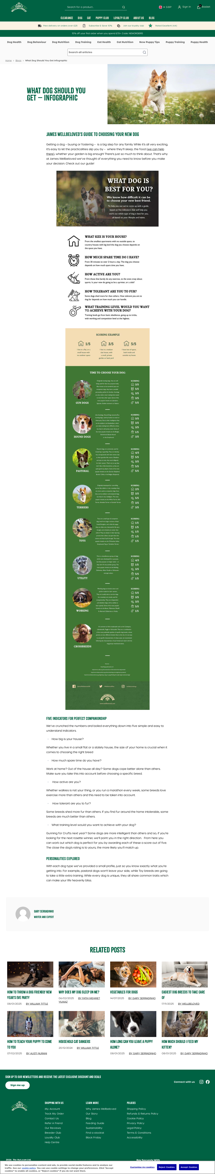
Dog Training (83, 42)
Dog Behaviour (36, 42)
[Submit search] (123, 7)
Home (8, 60)
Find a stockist (95, 1132)
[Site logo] (19, 7)
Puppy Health (199, 42)
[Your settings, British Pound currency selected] (165, 7)
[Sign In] (184, 7)
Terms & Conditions (139, 1132)
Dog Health (14, 42)
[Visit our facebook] (208, 1082)
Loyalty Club (52, 1137)
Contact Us (52, 1118)
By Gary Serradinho (142, 998)
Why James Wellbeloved (101, 1108)
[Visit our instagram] (201, 1082)
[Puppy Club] (102, 18)
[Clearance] (67, 18)
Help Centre (52, 1142)
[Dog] (80, 18)
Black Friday (93, 1137)
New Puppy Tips (149, 42)
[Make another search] (107, 52)
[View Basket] (203, 7)
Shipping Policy (136, 1108)
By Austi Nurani (36, 1053)
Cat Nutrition (125, 42)
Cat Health (104, 42)
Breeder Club (53, 1132)
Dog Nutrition (60, 42)
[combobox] (96, 7)
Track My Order (54, 1113)
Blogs (18, 60)
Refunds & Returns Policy (142, 1113)
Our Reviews (53, 1128)
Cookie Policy (135, 1118)
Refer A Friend (54, 1123)
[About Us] (138, 18)
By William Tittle (37, 1003)
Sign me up (17, 1085)
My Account (52, 1108)
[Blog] (151, 18)
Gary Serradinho (44, 911)
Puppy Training (175, 42)
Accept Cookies (189, 1169)
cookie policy (29, 1170)
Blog (88, 1118)
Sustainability (94, 1128)
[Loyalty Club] (121, 18)
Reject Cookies (167, 1169)
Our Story (92, 1113)
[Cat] (89, 18)
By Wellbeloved (188, 1003)
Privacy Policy (135, 1123)
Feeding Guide (95, 1123)
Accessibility (135, 1137)
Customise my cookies (142, 1169)
